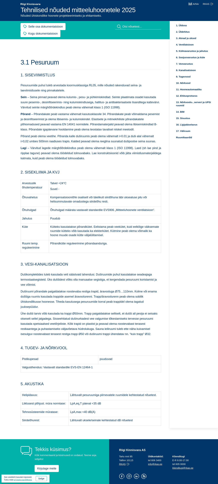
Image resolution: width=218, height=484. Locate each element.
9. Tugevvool (183, 76)
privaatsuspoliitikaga (23, 480)
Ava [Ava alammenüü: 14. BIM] (173, 112)
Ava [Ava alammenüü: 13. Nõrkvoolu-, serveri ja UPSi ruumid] (173, 102)
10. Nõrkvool (183, 83)
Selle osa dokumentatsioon (45, 26)
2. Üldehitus (183, 31)
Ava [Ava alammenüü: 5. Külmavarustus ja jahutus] (173, 51)
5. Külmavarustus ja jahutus (192, 51)
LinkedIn (136, 476)
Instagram (129, 476)
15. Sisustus (183, 118)
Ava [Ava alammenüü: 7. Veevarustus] (173, 64)
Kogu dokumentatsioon (44, 33)
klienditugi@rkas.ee (182, 468)
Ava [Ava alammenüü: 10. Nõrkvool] (173, 83)
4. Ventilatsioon (185, 44)
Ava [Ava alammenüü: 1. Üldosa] (173, 25)
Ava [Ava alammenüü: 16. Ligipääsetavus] (173, 124)
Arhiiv (196, 4)
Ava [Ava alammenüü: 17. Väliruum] (173, 131)
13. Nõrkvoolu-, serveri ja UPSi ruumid (193, 104)
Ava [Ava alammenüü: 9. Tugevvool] (173, 76)
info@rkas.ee (155, 464)
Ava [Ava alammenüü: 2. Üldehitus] (173, 32)
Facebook (121, 476)
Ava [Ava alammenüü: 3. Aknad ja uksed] (173, 38)
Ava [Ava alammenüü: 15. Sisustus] (173, 118)
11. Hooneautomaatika (189, 89)
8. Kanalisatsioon (186, 70)
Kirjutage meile (46, 468)
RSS (144, 476)
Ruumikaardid (184, 137)
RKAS (206, 4)
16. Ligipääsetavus (186, 124)
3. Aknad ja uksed (186, 38)
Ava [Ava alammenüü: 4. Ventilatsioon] (173, 44)
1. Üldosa (181, 25)
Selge (41, 478)
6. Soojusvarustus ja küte (190, 57)
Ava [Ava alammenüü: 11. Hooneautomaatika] (173, 89)
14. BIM (180, 111)
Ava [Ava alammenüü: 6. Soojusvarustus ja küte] (173, 57)
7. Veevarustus (184, 63)
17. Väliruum (183, 131)
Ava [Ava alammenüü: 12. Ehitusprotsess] (173, 96)
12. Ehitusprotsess (186, 95)
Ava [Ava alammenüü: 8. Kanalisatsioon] (173, 70)
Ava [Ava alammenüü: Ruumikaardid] (173, 137)
